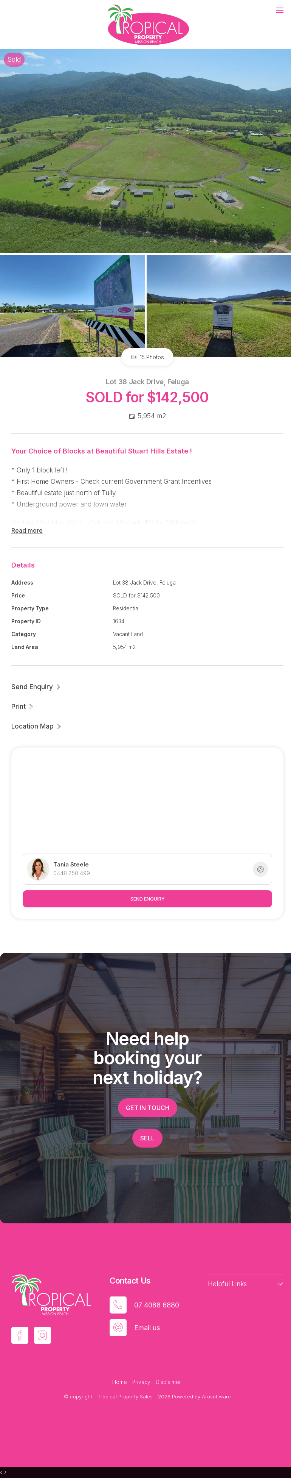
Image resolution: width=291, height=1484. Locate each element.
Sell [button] (147, 1138)
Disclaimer (168, 1382)
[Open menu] (279, 10)
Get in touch (147, 1108)
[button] (22, 706)
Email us (147, 1328)
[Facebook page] (19, 1335)
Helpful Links (227, 1284)
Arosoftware (216, 1396)
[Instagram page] (42, 1335)
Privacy (141, 1382)
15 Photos (147, 357)
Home (119, 1382)
